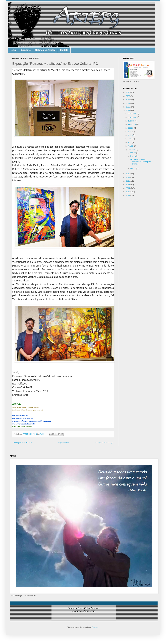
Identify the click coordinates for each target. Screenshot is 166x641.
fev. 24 (133, 156)
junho (130, 135)
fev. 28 (133, 153)
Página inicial (63, 443)
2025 (128, 92)
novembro (132, 117)
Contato (64, 50)
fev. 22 (133, 168)
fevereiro (132, 150)
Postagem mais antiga (104, 443)
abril (130, 142)
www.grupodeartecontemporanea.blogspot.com (31, 421)
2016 (128, 181)
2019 (128, 110)
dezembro (132, 114)
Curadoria (25, 50)
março (131, 146)
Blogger (95, 627)
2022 (128, 100)
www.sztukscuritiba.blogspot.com (22, 418)
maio (130, 139)
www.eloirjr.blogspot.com (20, 415)
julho (130, 132)
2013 (128, 192)
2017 (128, 177)
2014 (128, 188)
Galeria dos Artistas (45, 50)
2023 (128, 96)
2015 (128, 185)
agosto (131, 128)
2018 (128, 174)
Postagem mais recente (22, 443)
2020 (128, 107)
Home (13, 50)
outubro (131, 121)
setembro (132, 124)
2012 (128, 195)
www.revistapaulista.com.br (23, 424)
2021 (128, 103)
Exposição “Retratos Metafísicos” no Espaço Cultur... (140, 161)
